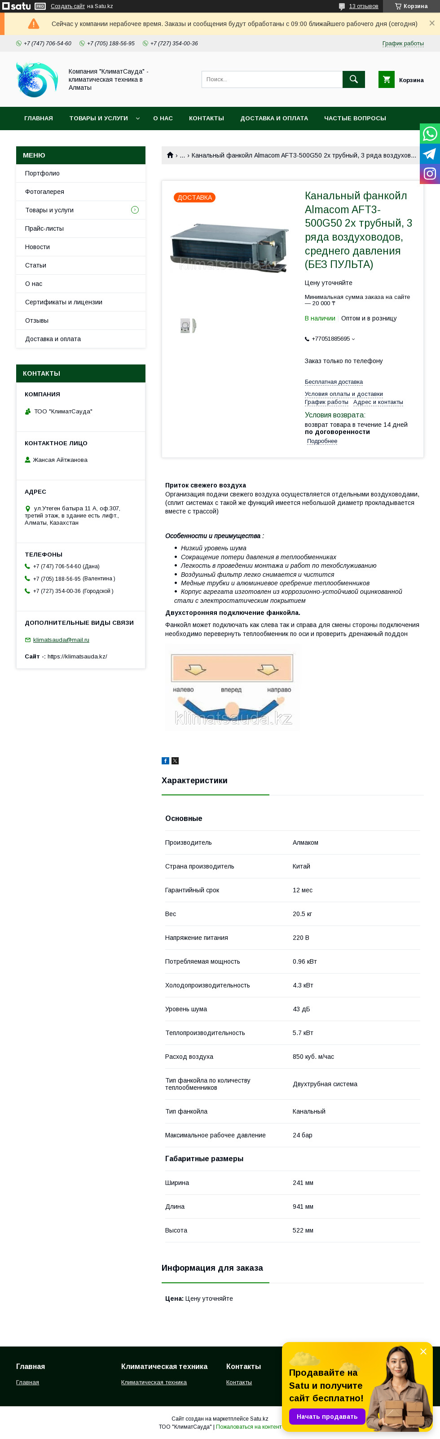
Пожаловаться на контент (249, 1427)
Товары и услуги (98, 118)
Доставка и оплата (274, 118)
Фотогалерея (44, 191)
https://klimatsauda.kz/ (77, 656)
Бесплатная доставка (334, 381)
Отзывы (36, 320)
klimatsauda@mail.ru (61, 639)
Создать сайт (68, 6)
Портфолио (42, 173)
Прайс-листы (44, 228)
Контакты (206, 118)
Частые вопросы (355, 118)
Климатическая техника (154, 1382)
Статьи (35, 265)
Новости (37, 246)
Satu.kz (259, 1419)
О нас (163, 118)
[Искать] (354, 79)
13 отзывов (363, 6)
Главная (38, 118)
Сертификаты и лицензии (63, 302)
